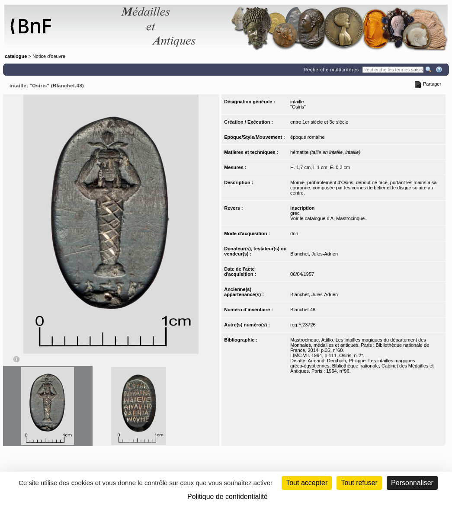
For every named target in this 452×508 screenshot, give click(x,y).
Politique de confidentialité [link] (227, 496)
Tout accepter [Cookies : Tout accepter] (306, 482)
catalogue (16, 56)
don (294, 233)
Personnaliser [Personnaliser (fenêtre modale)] (412, 482)
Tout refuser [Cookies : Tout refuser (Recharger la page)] (359, 482)
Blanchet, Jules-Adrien (314, 253)
